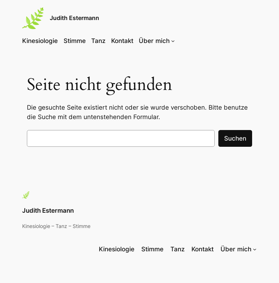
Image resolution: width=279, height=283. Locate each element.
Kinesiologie (40, 40)
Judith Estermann (74, 17)
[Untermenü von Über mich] (173, 41)
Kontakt (122, 40)
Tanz (98, 40)
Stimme (75, 40)
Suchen (235, 138)
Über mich (154, 40)
